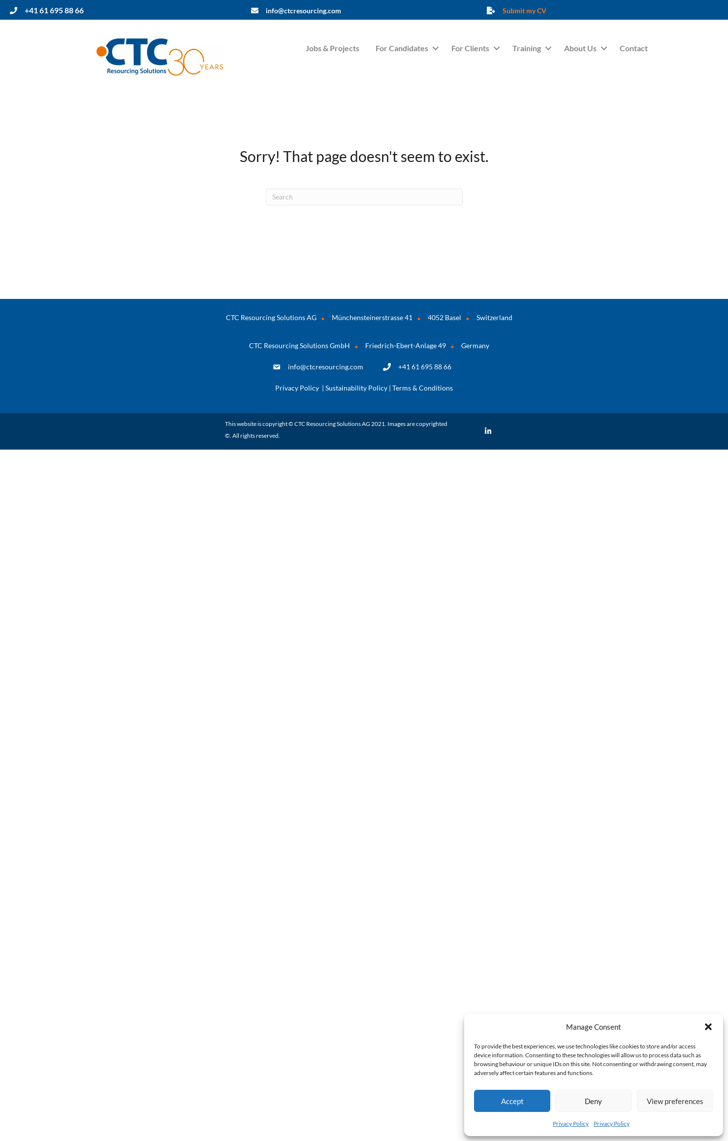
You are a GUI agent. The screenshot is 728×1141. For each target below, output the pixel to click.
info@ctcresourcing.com (325, 366)
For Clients (470, 48)
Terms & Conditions (422, 388)
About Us (580, 48)
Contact (634, 48)
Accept (512, 1101)
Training (526, 48)
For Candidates (402, 48)
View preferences (675, 1101)
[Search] (364, 197)
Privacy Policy (571, 1123)
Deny (593, 1101)
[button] (708, 1027)
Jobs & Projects (332, 48)
